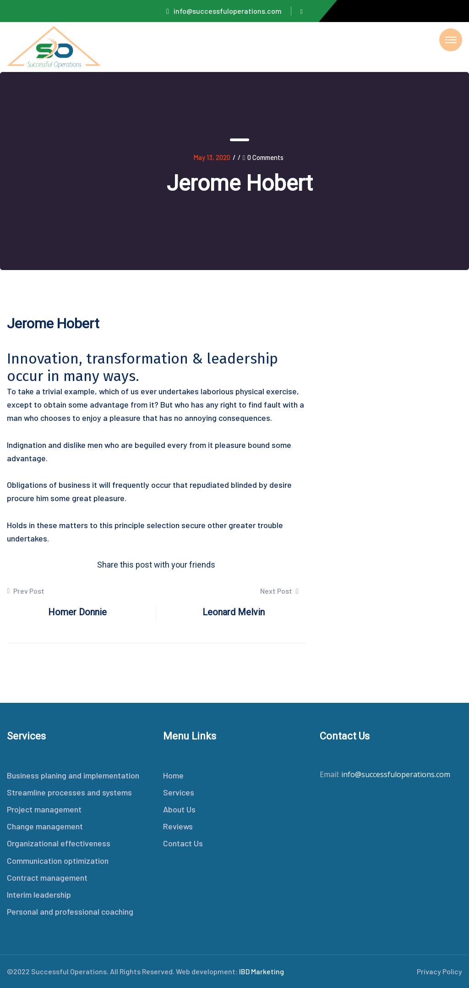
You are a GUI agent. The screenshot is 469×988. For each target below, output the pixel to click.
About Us (179, 809)
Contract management (47, 877)
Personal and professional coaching (70, 911)
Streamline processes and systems (69, 792)
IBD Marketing (261, 971)
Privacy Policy (439, 971)
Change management (45, 826)
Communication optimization (58, 861)
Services (178, 792)
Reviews (178, 826)
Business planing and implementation (73, 775)
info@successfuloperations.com (224, 10)
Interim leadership (39, 894)
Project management (44, 809)
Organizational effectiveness (58, 843)
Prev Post (25, 591)
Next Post (279, 590)
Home (173, 775)
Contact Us (183, 843)
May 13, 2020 (211, 157)
